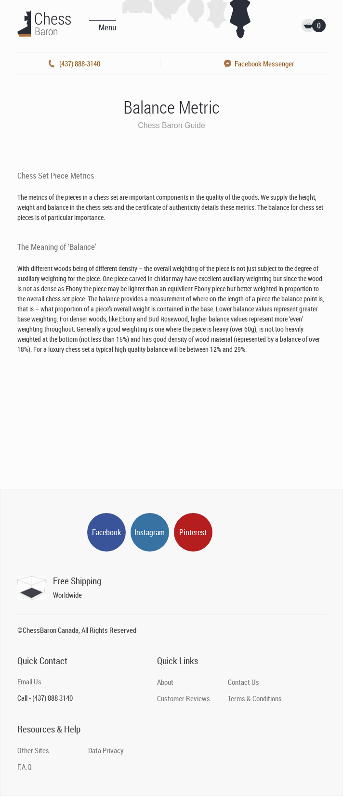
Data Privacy (106, 750)
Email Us (29, 681)
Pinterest (193, 532)
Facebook (106, 532)
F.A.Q (24, 766)
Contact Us (243, 682)
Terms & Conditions (255, 698)
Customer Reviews (183, 698)
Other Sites (33, 750)
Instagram (149, 532)
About (165, 682)
